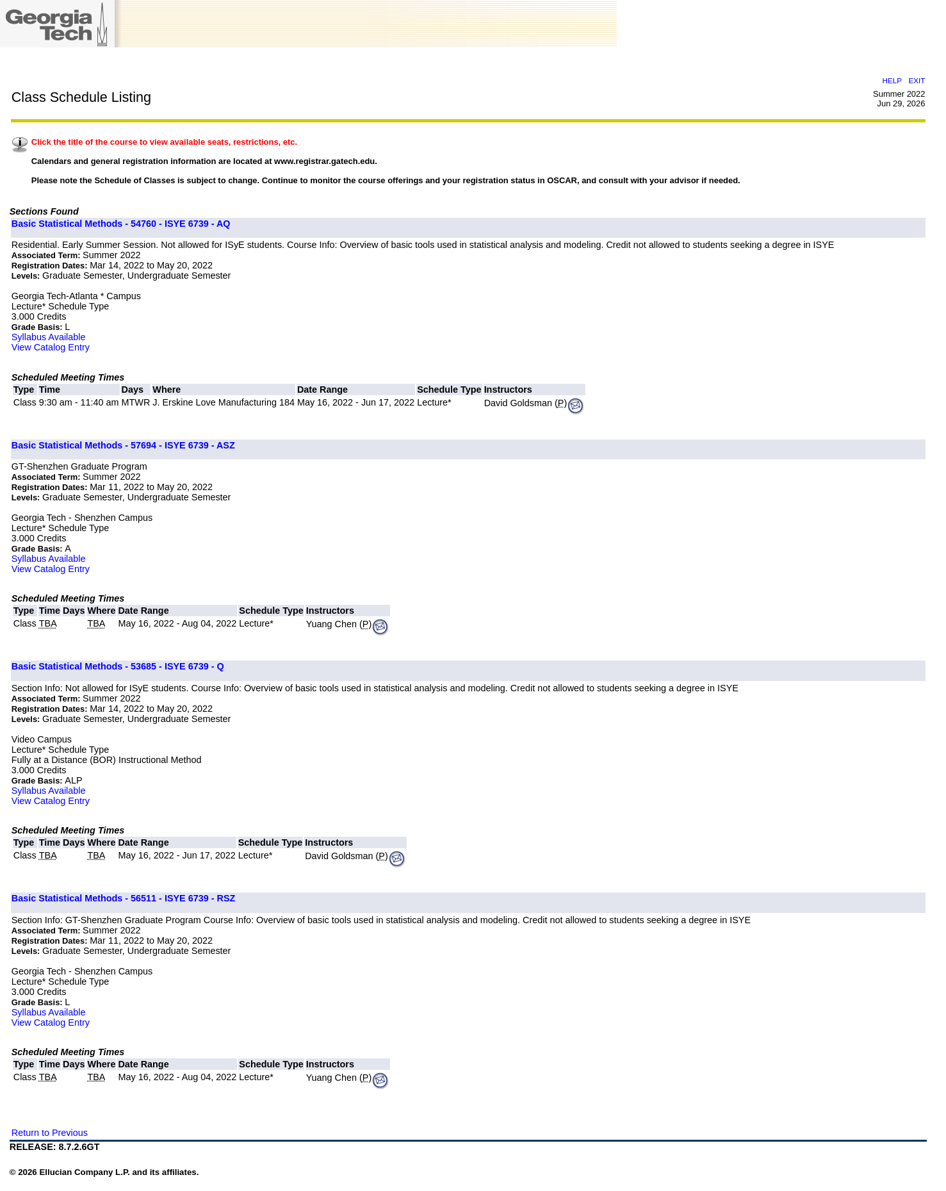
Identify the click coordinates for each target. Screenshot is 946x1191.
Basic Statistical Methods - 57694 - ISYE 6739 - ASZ (123, 445)
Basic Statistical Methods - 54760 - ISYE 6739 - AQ (121, 223)
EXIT (917, 80)
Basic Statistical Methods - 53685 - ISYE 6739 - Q (118, 666)
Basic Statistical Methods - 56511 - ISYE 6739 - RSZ (124, 898)
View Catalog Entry (51, 347)
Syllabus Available (49, 337)
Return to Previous (50, 1133)
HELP (892, 80)
